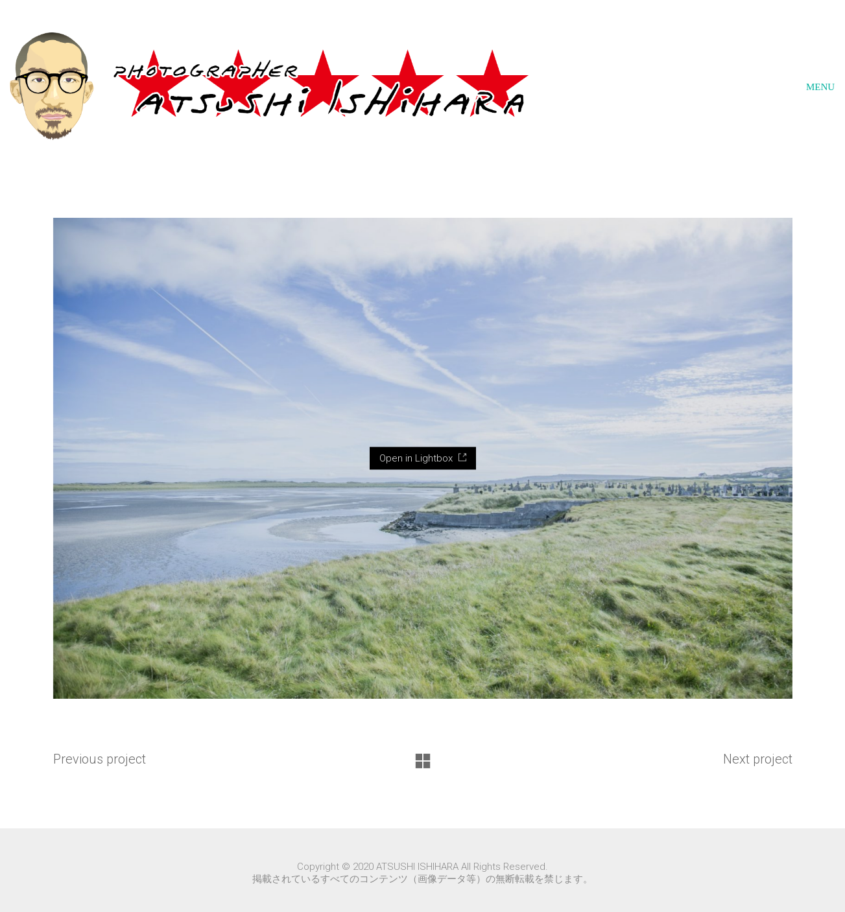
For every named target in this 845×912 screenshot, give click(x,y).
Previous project (99, 759)
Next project (757, 759)
